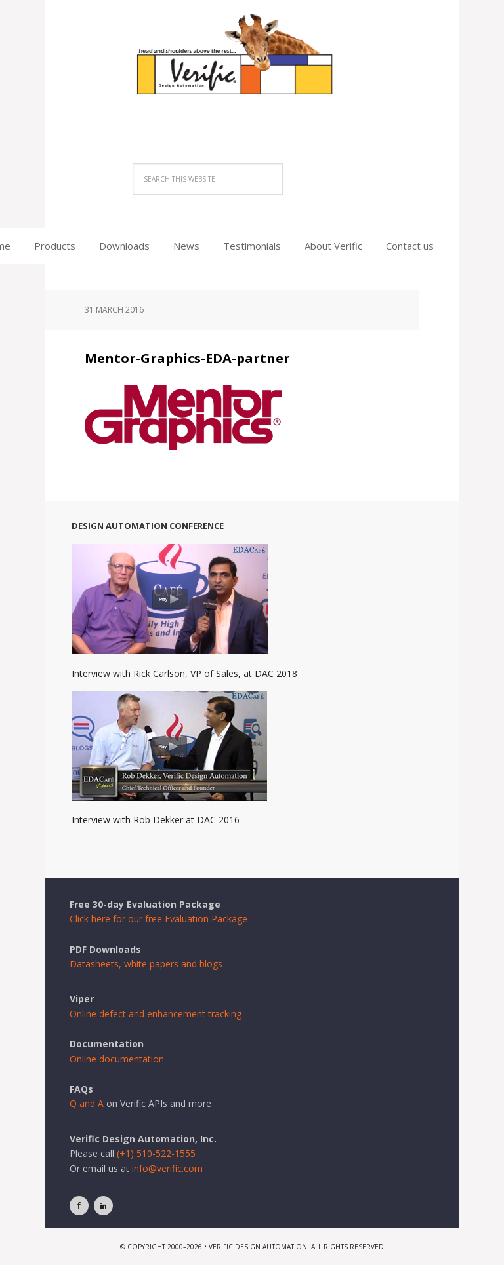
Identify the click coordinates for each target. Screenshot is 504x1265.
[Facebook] (79, 1205)
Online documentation (117, 1059)
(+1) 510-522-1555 (156, 1153)
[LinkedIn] (103, 1205)
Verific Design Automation (252, 67)
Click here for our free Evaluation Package (158, 918)
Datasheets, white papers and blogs (146, 964)
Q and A (87, 1103)
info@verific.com (167, 1168)
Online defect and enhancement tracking (156, 1013)
